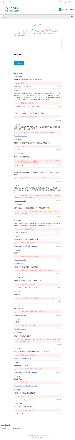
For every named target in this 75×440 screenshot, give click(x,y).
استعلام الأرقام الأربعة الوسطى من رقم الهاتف (27, 106)
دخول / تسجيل (63, 2)
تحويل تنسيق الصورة (20, 329)
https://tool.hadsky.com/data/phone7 (40, 178)
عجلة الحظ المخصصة (20, 201)
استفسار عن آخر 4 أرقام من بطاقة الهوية (26, 246)
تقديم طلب (70, 2)
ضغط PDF (18, 150)
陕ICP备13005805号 (37, 437)
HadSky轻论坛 (5, 428)
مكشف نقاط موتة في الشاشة (23, 358)
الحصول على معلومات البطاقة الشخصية (25, 274)
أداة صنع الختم (19, 165)
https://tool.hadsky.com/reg (47, 298)
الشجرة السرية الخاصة (21, 136)
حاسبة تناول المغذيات (21, 232)
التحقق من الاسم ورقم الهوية (23, 86)
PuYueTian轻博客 (15, 428)
